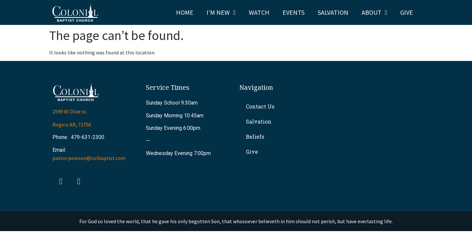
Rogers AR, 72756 (71, 124)
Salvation (333, 12)
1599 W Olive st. (69, 111)
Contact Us (260, 106)
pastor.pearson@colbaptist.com (89, 158)
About (374, 12)
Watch (259, 12)
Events (294, 12)
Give (406, 12)
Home (184, 12)
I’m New (220, 12)
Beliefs (255, 136)
